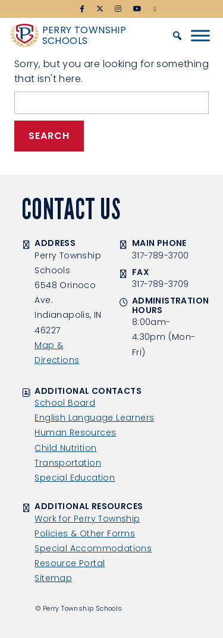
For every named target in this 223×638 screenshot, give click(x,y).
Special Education (74, 478)
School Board (64, 403)
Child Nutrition (65, 448)
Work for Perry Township (87, 519)
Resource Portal (69, 563)
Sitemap (53, 578)
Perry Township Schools (84, 35)
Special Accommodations (93, 548)
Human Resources (75, 432)
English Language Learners (94, 418)
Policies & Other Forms (84, 533)
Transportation (67, 463)
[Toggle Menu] (200, 35)
